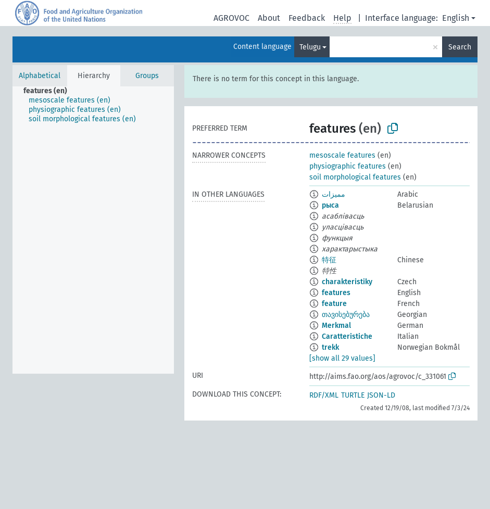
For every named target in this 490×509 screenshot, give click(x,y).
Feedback (306, 18)
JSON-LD (381, 395)
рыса (330, 205)
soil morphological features (355, 177)
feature (334, 303)
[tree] (93, 230)
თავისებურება (346, 314)
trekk (330, 347)
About (269, 18)
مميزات (333, 194)
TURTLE (353, 395)
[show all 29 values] (342, 358)
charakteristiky (347, 281)
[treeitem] (50, 91)
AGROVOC (231, 18)
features (336, 292)
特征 (329, 260)
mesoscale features (342, 155)
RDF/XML (323, 395)
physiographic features (347, 166)
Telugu (310, 47)
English (455, 18)
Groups (147, 75)
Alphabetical (39, 75)
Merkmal (336, 325)
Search (459, 47)
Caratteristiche (347, 336)
